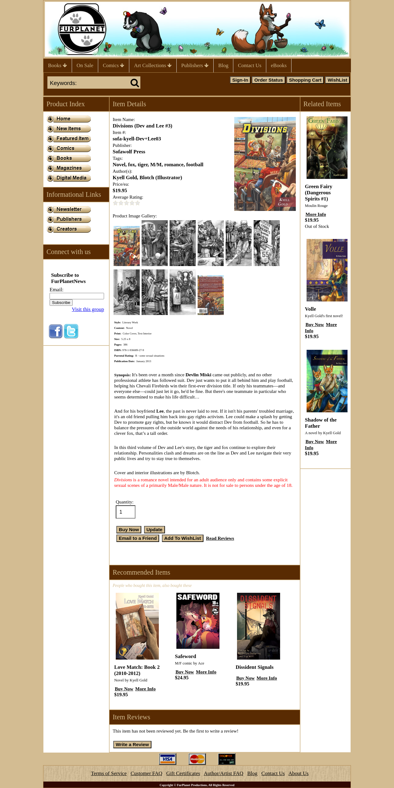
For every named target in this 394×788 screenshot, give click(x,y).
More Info (145, 688)
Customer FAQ (146, 773)
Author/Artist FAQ (223, 773)
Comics (113, 65)
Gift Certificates (183, 773)
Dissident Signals (254, 667)
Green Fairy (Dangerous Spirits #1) (318, 193)
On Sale (85, 65)
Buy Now (124, 688)
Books (57, 65)
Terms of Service (109, 773)
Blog (223, 65)
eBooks (279, 65)
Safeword (185, 656)
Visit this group (88, 309)
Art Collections (153, 65)
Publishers (195, 65)
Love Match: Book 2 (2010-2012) (137, 670)
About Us (298, 773)
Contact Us (249, 65)
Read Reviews (220, 538)
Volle (310, 309)
